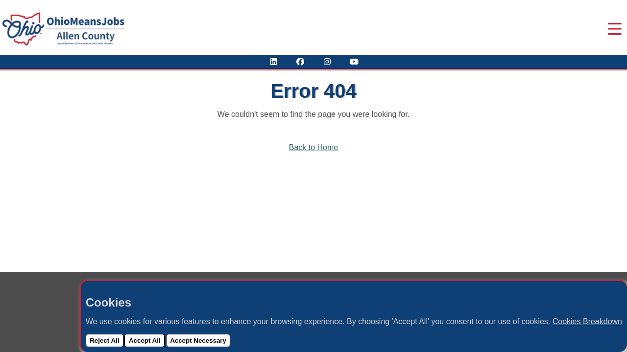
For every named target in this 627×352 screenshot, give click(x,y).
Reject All (104, 340)
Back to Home (313, 147)
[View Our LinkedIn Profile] (273, 62)
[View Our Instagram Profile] (327, 62)
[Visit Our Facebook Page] (300, 62)
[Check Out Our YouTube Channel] (354, 62)
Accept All (145, 340)
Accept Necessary (198, 340)
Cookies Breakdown (587, 321)
